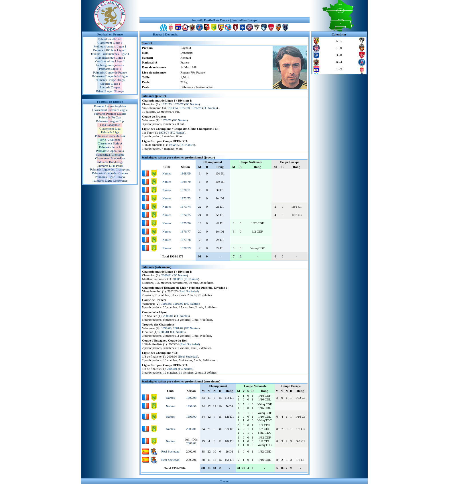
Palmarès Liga (110, 132)
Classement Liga (110, 128)
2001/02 (178, 328)
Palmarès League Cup (110, 121)
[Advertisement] (224, 8)
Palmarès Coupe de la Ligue (110, 76)
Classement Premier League (109, 110)
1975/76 (185, 223)
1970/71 (185, 190)
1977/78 (184, 108)
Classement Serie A (110, 143)
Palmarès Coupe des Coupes (110, 173)
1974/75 (173, 144)
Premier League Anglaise (110, 106)
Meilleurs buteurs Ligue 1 (110, 46)
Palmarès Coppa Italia (110, 150)
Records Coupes (110, 87)
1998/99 (166, 303)
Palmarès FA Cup (110, 117)
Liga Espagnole (110, 124)
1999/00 (178, 303)
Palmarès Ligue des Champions (110, 169)
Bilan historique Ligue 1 (109, 57)
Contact (224, 481)
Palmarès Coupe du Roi (110, 136)
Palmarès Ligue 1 (110, 68)
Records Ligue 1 (110, 83)
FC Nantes (192, 104)
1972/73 (166, 104)
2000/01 (166, 275)
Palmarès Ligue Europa (110, 176)
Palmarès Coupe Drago (110, 80)
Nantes (166, 173)
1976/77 (178, 104)
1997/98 (191, 397)
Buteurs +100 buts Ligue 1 (110, 50)
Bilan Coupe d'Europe (110, 91)
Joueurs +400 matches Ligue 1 (110, 53)
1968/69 (185, 173)
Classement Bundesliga (110, 158)
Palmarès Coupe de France (110, 72)
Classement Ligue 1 (109, 42)
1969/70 (185, 181)
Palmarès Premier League (110, 113)
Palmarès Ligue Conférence (109, 180)
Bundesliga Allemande (110, 154)
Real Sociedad (189, 291)
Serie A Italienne (109, 139)
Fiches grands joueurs (110, 65)
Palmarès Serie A (110, 147)
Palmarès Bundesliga (110, 162)
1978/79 (196, 108)
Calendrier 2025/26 (110, 39)
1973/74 (173, 108)
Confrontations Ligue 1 (110, 61)
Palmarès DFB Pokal (110, 165)
